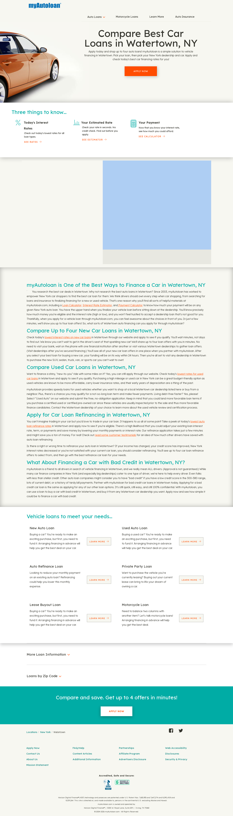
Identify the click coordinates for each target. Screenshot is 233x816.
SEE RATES (31, 141)
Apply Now (140, 71)
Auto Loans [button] (94, 16)
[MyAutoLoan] (45, 5)
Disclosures (172, 753)
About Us (32, 759)
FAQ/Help (78, 747)
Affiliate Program (129, 753)
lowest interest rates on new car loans (68, 337)
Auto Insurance (184, 16)
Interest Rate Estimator (97, 305)
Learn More (156, 16)
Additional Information (87, 759)
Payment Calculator (130, 305)
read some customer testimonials (115, 435)
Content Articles (82, 753)
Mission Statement (37, 764)
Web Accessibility (176, 747)
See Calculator (150, 136)
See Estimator (92, 139)
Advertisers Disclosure (132, 759)
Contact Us (33, 753)
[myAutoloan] (116, 782)
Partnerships (126, 747)
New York (45, 732)
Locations (31, 732)
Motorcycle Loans (127, 16)
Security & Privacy (176, 759)
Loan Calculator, (72, 305)
